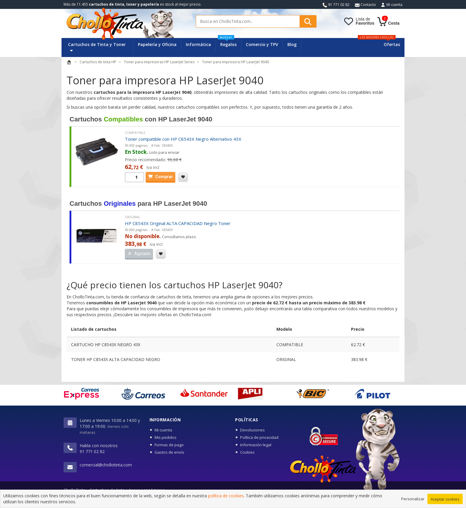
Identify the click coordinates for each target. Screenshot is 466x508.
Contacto (365, 4)
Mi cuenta (394, 4)
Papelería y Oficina (157, 44)
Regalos (227, 42)
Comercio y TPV (262, 44)
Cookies (247, 452)
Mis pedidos (166, 437)
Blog (292, 44)
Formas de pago (169, 444)
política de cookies (226, 496)
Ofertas (392, 44)
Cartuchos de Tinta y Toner (97, 47)
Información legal (255, 444)
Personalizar (412, 499)
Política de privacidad (259, 437)
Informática (198, 44)
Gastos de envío (169, 452)
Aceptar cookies (445, 499)
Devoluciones (252, 430)
